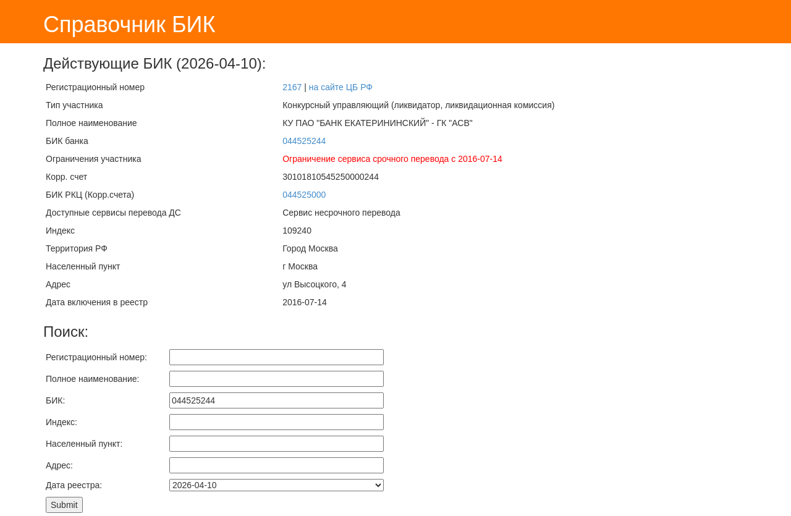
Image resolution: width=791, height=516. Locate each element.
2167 (292, 87)
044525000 (304, 195)
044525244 (304, 141)
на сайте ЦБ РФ (341, 87)
